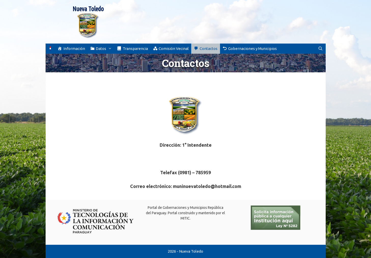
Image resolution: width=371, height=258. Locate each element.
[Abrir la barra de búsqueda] (320, 49)
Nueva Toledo (88, 8)
